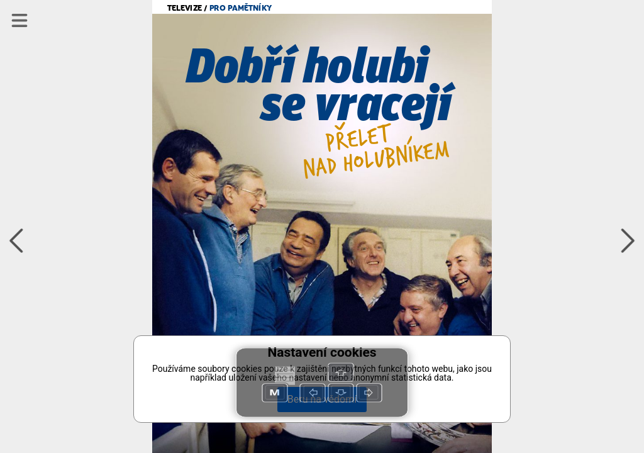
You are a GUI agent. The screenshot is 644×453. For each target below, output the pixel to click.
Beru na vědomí (322, 399)
